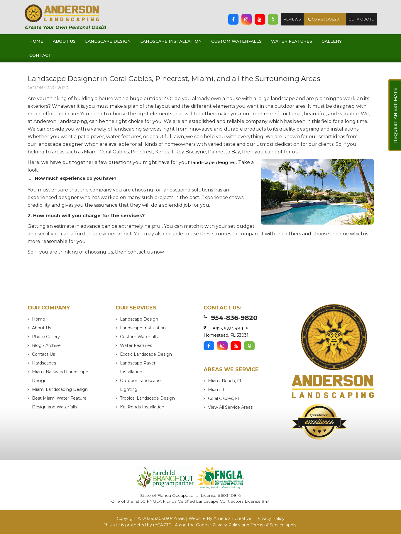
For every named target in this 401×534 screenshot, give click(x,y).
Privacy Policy (270, 518)
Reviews (290, 19)
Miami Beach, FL (225, 381)
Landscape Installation (143, 328)
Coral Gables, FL (224, 398)
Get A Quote (361, 19)
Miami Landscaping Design (60, 389)
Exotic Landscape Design (146, 354)
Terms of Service (268, 525)
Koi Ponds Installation (142, 407)
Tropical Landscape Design (147, 398)
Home (38, 319)
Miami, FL (218, 389)
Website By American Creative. (220, 518)
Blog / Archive (46, 345)
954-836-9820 (321, 19)
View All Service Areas (230, 407)
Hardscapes (44, 363)
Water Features (136, 345)
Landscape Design (139, 319)
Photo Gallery (46, 336)
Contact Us (43, 354)
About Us (41, 328)
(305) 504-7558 (170, 518)
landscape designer (214, 162)
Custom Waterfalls (139, 336)
